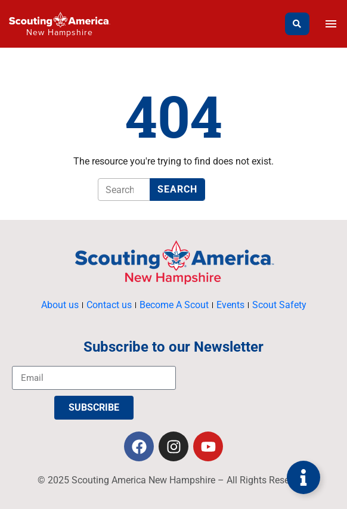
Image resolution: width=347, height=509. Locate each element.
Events (230, 305)
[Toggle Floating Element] (303, 477)
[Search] (297, 24)
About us (60, 305)
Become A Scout (174, 305)
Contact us (109, 305)
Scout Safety (279, 305)
